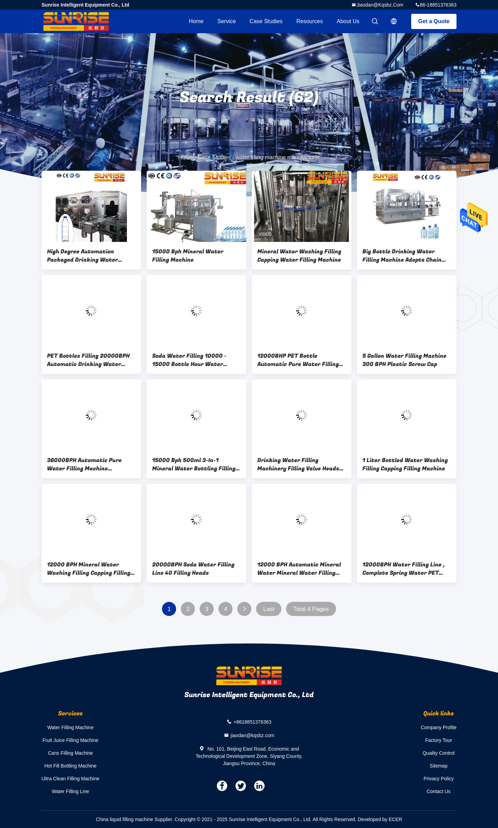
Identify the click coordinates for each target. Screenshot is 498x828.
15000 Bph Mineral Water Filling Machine (187, 255)
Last (268, 609)
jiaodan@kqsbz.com (379, 5)
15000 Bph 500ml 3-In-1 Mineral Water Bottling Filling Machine (194, 464)
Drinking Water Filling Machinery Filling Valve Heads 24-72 (298, 464)
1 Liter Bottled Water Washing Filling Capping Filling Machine (405, 464)
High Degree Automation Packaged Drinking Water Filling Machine (82, 255)
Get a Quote (434, 21)
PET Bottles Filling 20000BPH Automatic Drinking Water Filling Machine (88, 360)
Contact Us (439, 791)
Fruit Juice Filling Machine (71, 740)
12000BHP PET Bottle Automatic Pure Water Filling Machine (298, 360)
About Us (348, 21)
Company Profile (439, 727)
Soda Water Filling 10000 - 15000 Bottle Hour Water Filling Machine (189, 360)
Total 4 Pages (311, 609)
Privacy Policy (439, 778)
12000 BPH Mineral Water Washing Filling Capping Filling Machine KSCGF (88, 569)
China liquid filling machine (124, 819)
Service (226, 21)
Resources (309, 21)
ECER (395, 819)
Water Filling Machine (70, 727)
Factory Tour (438, 740)
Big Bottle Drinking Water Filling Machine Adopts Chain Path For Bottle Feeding (402, 255)
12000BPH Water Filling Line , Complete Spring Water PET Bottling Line (403, 569)
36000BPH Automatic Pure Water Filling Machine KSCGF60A (84, 464)
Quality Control (439, 753)
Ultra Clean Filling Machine (70, 778)
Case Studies (266, 21)
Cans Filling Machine (70, 753)
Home (196, 21)
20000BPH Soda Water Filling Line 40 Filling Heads (193, 569)
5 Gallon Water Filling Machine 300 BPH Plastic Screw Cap (404, 360)
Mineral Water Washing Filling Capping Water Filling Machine (299, 255)
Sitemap (439, 766)
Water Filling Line (70, 791)
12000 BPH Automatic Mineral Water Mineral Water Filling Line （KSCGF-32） (299, 569)
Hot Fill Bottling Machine (70, 766)
